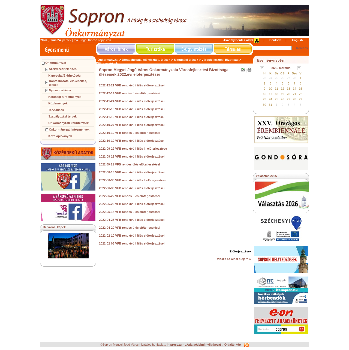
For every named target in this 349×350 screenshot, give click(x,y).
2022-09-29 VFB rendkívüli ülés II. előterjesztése (133, 148)
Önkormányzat (55, 62)
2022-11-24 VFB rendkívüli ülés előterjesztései (131, 101)
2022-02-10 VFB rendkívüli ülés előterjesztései (131, 235)
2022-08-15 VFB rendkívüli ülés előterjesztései (131, 172)
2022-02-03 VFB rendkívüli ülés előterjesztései (131, 243)
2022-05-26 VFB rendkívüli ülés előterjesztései (131, 204)
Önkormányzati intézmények (69, 129)
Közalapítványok (60, 136)
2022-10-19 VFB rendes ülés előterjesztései (129, 132)
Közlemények (57, 103)
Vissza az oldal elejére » (234, 259)
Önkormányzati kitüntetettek (68, 123)
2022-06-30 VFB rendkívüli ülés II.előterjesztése (132, 180)
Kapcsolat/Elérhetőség (64, 75)
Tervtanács (56, 109)
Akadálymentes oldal (238, 40)
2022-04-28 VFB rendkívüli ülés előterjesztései (131, 219)
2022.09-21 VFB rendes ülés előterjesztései (129, 164)
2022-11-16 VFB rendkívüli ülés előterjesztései (131, 109)
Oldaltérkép (233, 344)
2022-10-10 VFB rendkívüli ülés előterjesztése (131, 140)
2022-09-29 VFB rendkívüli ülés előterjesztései (131, 156)
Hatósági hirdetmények (64, 96)
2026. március (281, 68)
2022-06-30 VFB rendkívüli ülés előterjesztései (131, 188)
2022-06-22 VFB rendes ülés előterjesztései (129, 196)
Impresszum (176, 344)
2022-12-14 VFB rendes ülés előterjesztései (129, 93)
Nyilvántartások (60, 90)
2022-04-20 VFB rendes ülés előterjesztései (129, 227)
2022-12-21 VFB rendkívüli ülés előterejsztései (131, 85)
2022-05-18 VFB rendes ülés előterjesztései (129, 211)
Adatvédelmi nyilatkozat (204, 344)
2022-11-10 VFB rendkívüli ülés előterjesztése (131, 117)
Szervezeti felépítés (63, 69)
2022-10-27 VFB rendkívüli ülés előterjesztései (131, 124)
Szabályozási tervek (62, 116)
